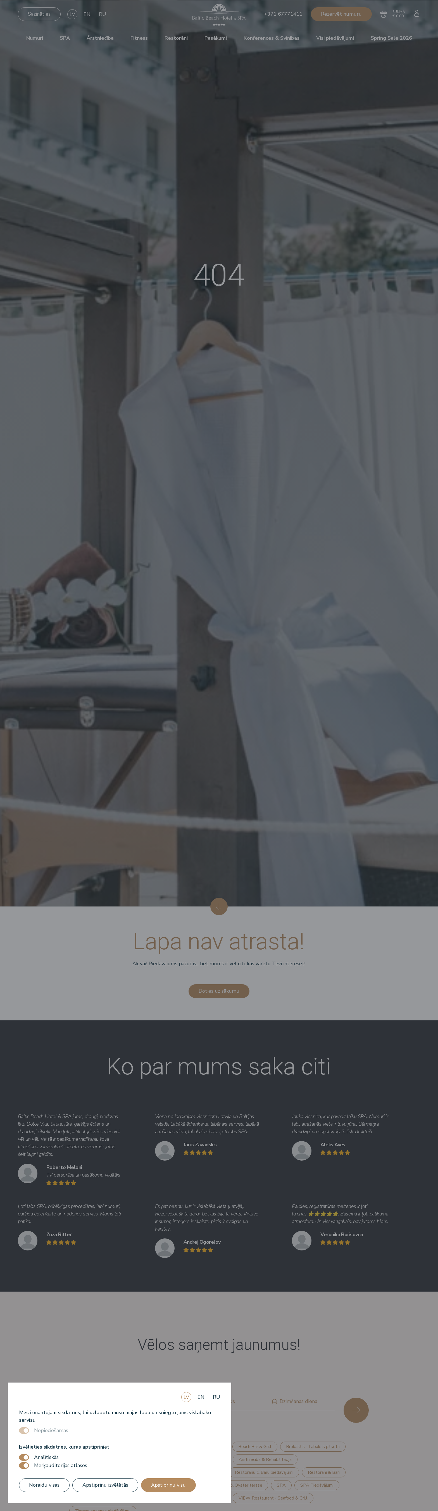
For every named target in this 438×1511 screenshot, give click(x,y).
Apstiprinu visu (168, 1485)
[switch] (24, 1457)
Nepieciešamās (51, 1430)
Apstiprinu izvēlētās (105, 1485)
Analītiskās (46, 1457)
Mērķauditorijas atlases (60, 1465)
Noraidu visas (44, 1485)
